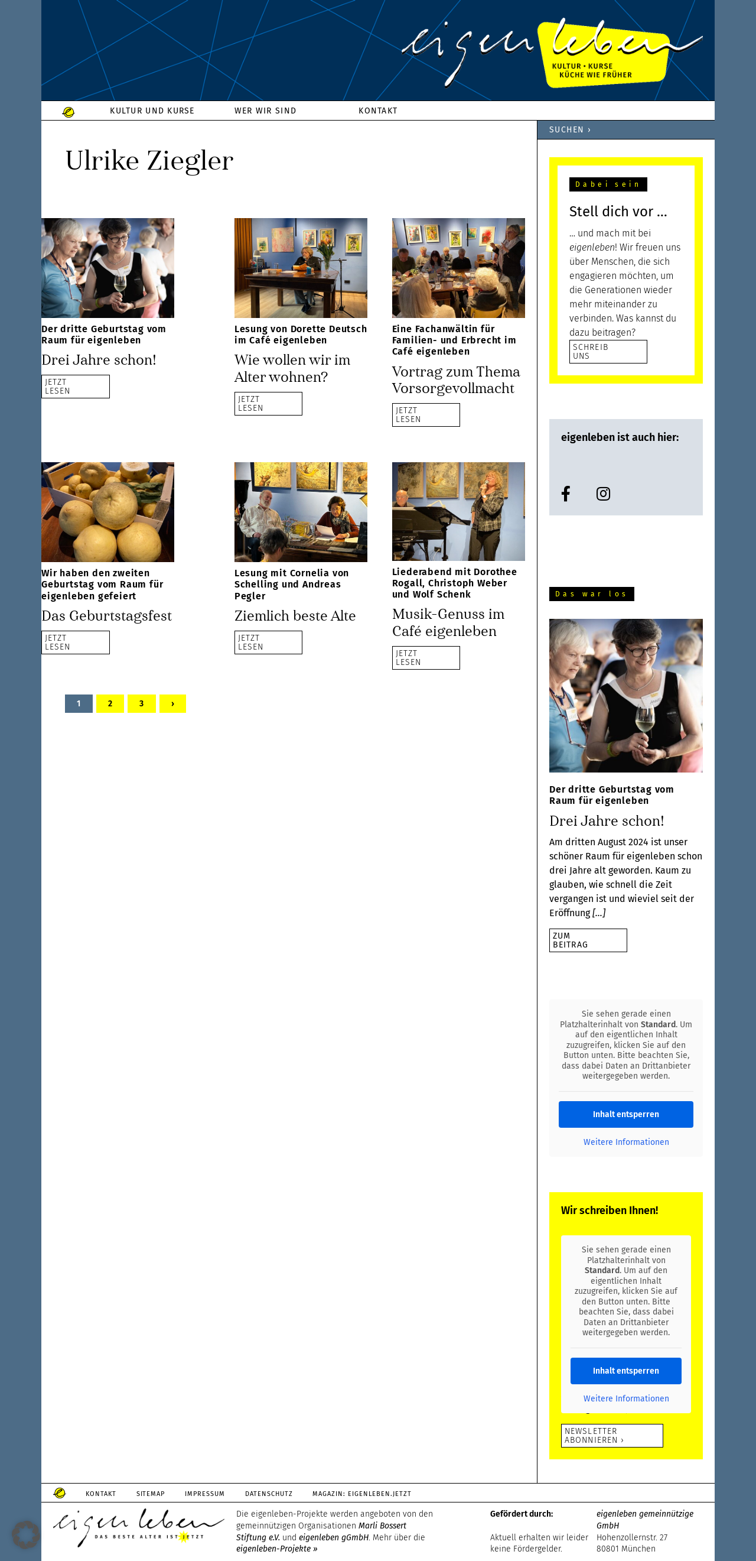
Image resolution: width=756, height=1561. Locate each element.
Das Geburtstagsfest (106, 614)
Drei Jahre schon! (99, 360)
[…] (598, 913)
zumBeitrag (570, 940)
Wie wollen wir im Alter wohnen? (292, 369)
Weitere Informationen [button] (626, 1142)
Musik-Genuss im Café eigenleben (448, 622)
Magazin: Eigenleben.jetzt (363, 1494)
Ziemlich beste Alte (295, 614)
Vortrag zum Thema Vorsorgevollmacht (456, 380)
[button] (26, 1535)
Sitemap (150, 1494)
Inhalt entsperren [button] (626, 1114)
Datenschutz (270, 1494)
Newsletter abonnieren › (594, 1435)
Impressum (205, 1494)
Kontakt (101, 1494)
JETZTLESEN (58, 386)
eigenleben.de (378, 53)
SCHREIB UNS (590, 351)
